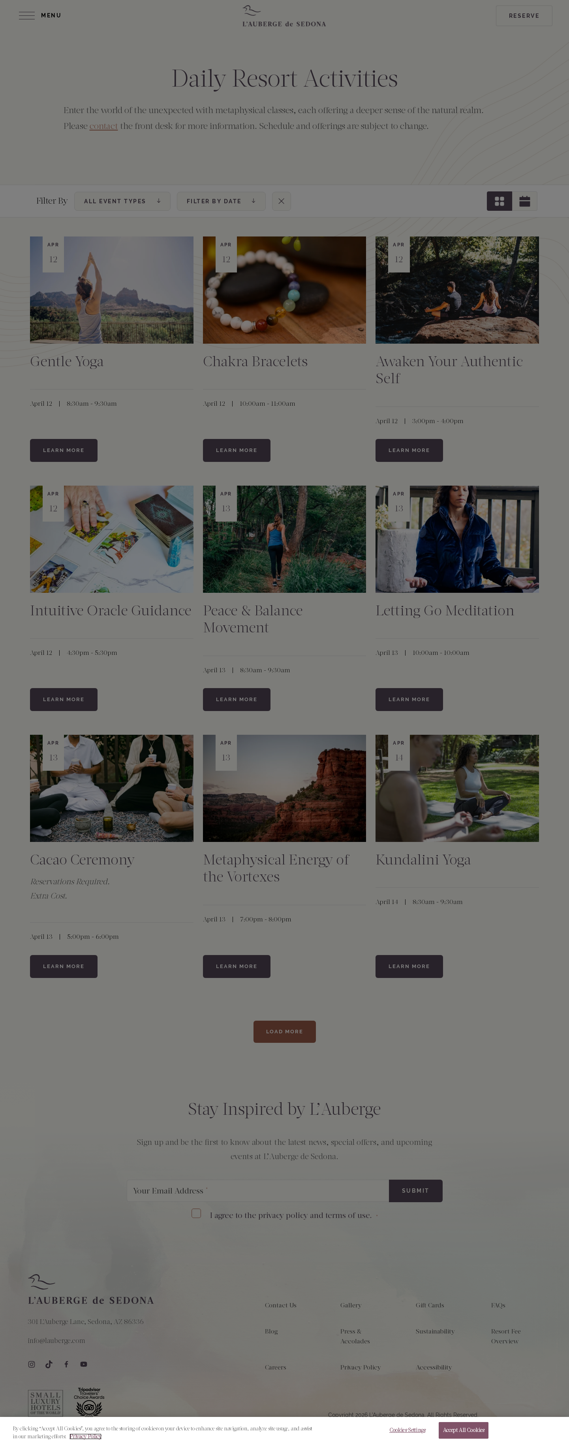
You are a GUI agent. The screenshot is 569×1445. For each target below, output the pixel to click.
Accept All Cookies (463, 1434)
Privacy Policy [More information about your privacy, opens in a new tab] (85, 1440)
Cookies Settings (407, 1434)
